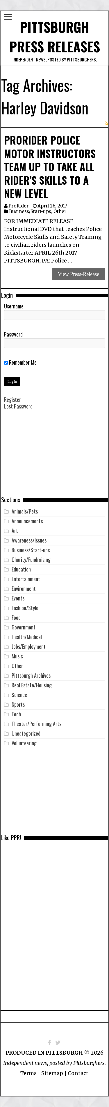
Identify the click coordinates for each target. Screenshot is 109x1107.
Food (16, 617)
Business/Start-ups (30, 211)
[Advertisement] (54, 457)
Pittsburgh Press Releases (54, 36)
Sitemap (52, 1073)
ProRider (18, 206)
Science (19, 694)
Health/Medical (27, 637)
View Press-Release (78, 274)
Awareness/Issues (29, 540)
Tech (16, 714)
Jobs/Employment (29, 646)
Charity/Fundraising (31, 559)
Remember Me (20, 362)
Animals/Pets (25, 511)
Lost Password (18, 406)
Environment (24, 588)
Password (13, 334)
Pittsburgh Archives (31, 675)
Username (14, 306)
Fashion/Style (25, 608)
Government (23, 627)
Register (12, 399)
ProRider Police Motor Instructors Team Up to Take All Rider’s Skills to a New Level (50, 166)
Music (17, 656)
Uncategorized (26, 733)
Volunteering (24, 743)
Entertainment (26, 579)
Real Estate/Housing (32, 685)
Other (60, 211)
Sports (18, 704)
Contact (78, 1073)
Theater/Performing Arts (36, 723)
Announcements (27, 521)
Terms (28, 1073)
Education (21, 569)
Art (15, 530)
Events (18, 598)
